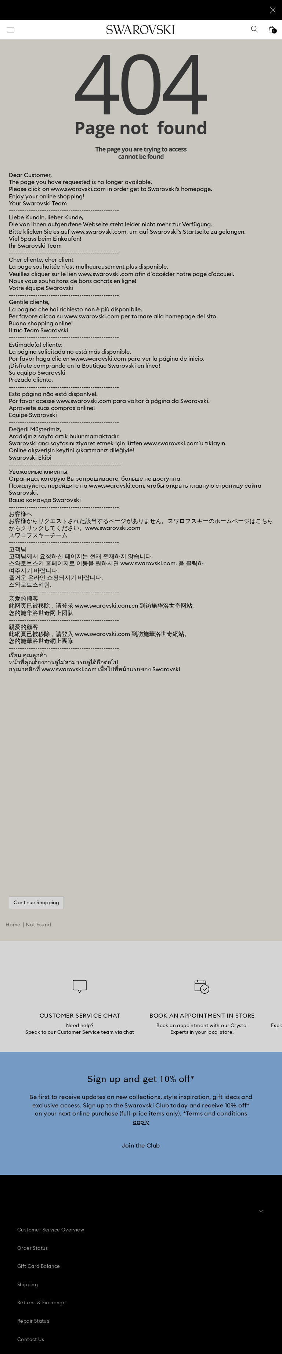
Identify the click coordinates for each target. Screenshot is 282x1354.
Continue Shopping (36, 777)
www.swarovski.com (78, 64)
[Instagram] (133, 1267)
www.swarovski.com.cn (106, 481)
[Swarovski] (141, 29)
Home (13, 799)
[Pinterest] (116, 1267)
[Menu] (10, 29)
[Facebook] (99, 1267)
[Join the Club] (141, 1020)
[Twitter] (182, 1267)
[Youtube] (149, 1267)
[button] (137, 1210)
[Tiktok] (166, 1267)
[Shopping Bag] (272, 31)
